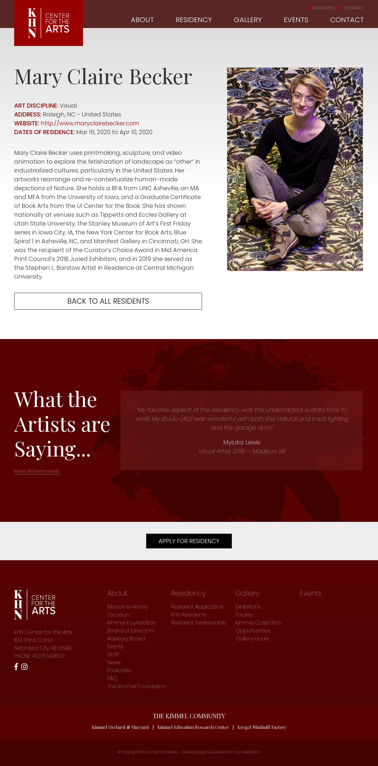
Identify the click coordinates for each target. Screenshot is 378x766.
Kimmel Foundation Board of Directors (131, 626)
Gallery (248, 19)
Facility (244, 614)
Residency (194, 19)
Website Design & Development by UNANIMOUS (221, 752)
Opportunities (253, 630)
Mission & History (127, 606)
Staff (113, 654)
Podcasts (119, 670)
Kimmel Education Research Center (193, 727)
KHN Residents (189, 614)
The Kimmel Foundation (137, 686)
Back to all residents (108, 301)
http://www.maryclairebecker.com (91, 123)
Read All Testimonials (36, 471)
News (114, 662)
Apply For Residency (189, 541)
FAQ (112, 678)
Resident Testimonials (198, 622)
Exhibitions (248, 606)
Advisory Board (126, 638)
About (142, 19)
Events (296, 19)
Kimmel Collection (258, 622)
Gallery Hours (252, 638)
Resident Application (197, 606)
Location (118, 614)
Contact (347, 19)
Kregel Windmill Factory (262, 727)
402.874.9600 (316, 8)
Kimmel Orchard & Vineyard (120, 727)
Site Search (349, 8)
